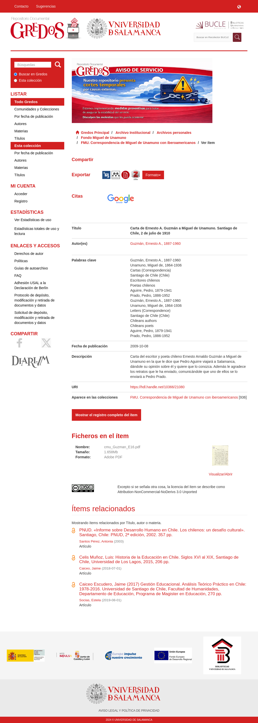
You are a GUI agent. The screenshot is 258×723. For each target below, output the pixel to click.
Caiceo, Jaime (90, 568)
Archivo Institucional (132, 133)
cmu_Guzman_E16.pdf (122, 447)
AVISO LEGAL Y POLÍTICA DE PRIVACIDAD (129, 710)
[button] (239, 6)
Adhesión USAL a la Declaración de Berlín (31, 285)
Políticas (21, 261)
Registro (20, 201)
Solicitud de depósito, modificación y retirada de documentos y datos (34, 318)
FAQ (17, 276)
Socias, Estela (90, 600)
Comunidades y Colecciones (36, 109)
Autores (20, 124)
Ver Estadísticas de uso (32, 220)
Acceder (20, 194)
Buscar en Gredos (30, 74)
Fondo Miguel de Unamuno (103, 138)
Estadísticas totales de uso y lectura (36, 231)
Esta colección (28, 80)
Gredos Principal (95, 133)
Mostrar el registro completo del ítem (107, 415)
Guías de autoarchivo (31, 268)
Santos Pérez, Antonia (96, 541)
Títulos (19, 138)
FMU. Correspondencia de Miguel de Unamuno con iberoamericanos (138, 143)
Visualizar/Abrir (221, 474)
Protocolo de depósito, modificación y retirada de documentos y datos (34, 300)
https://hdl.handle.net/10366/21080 (157, 387)
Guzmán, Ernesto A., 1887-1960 (155, 244)
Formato (153, 175)
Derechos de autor (28, 254)
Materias (21, 131)
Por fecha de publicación (33, 116)
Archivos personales (174, 133)
